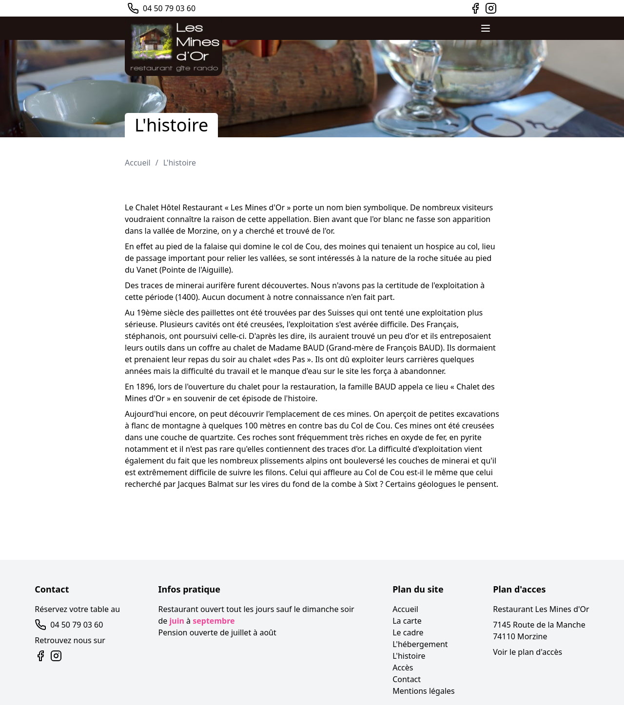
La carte (407, 620)
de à (196, 620)
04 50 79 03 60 (169, 8)
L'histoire (179, 162)
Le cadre (407, 632)
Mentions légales (423, 691)
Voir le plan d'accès (527, 652)
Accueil (138, 162)
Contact (406, 679)
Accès (402, 667)
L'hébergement (420, 644)
